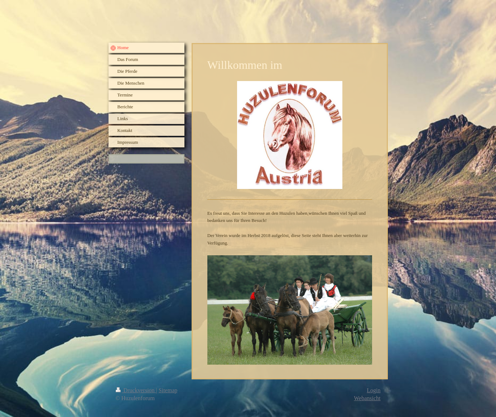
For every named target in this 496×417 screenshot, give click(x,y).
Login (373, 390)
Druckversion (136, 390)
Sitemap (168, 390)
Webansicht (367, 398)
